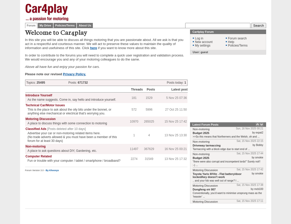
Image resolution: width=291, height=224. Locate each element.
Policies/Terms (65, 25)
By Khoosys (52, 170)
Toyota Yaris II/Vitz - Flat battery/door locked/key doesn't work (217, 175)
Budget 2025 (201, 133)
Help (231, 42)
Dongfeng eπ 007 (204, 189)
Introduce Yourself (39, 95)
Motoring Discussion (41, 119)
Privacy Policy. (74, 74)
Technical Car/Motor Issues (45, 105)
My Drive (45, 25)
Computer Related (39, 156)
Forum (31, 25)
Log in (199, 38)
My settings (203, 45)
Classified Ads (36, 129)
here (93, 48)
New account (204, 42)
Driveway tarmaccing (207, 145)
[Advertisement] (173, 11)
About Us (85, 25)
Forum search (237, 38)
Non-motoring (36, 146)
